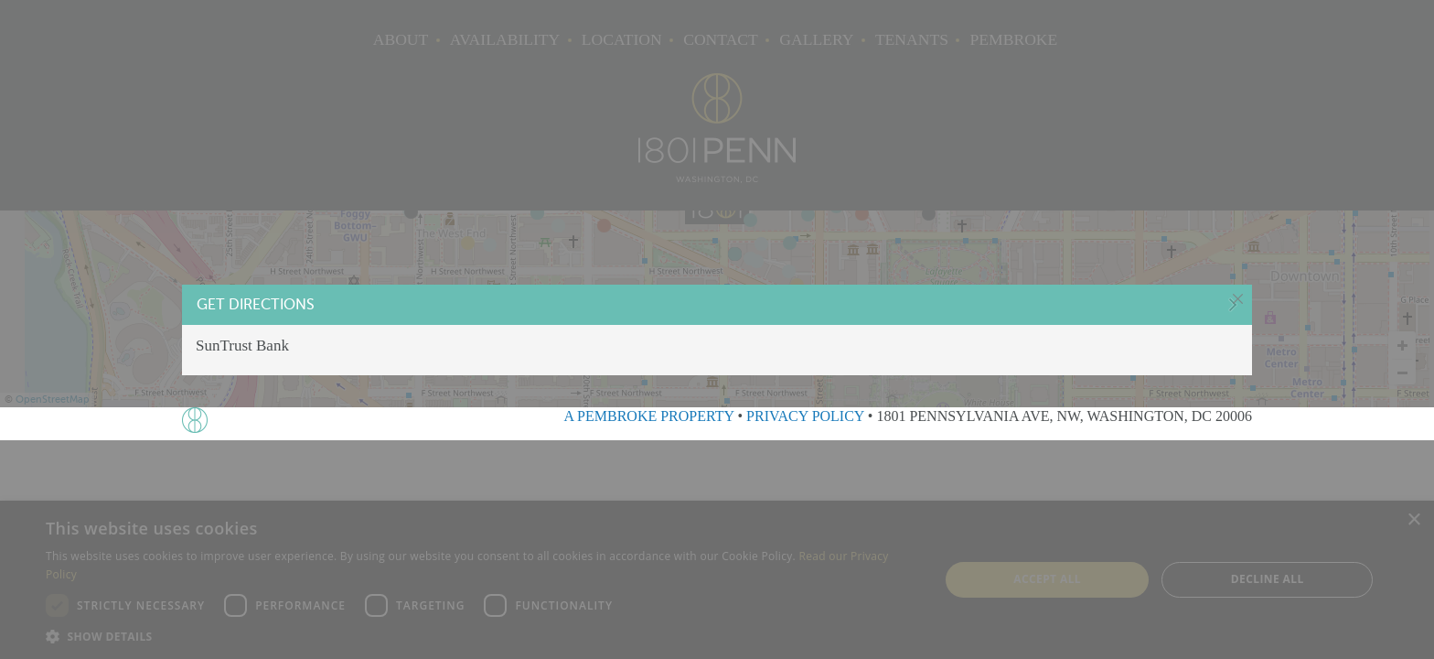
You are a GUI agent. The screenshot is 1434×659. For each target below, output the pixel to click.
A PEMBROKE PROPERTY (648, 416)
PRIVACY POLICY (805, 416)
